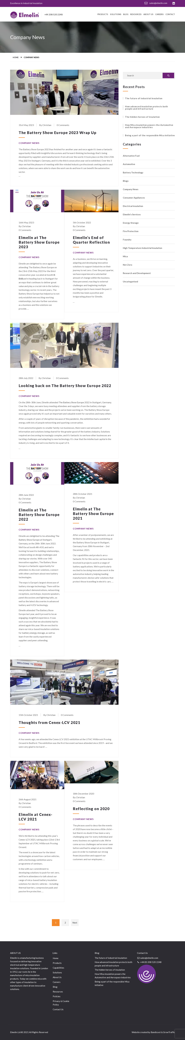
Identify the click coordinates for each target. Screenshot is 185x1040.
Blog (125, 14)
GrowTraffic (169, 1032)
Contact (170, 14)
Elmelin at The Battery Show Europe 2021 (93, 514)
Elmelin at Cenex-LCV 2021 (35, 816)
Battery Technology (133, 172)
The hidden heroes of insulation (142, 117)
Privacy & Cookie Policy (61, 1003)
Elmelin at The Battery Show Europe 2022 (39, 515)
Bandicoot (156, 1032)
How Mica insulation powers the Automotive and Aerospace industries (149, 126)
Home (15, 57)
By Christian (45, 125)
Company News (29, 143)
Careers (159, 14)
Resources (135, 14)
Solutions (115, 14)
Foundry (127, 239)
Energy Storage (131, 223)
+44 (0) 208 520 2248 (149, 962)
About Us (148, 14)
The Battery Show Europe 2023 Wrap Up (57, 132)
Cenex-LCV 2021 (27, 839)
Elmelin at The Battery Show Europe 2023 (39, 242)
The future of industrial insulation (143, 98)
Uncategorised (130, 281)
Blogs (125, 181)
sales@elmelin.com (156, 3)
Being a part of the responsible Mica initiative (150, 135)
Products (102, 14)
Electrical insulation (133, 206)
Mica (125, 256)
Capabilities (58, 967)
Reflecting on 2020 (91, 808)
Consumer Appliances (134, 197)
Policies (56, 996)
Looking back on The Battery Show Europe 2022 (65, 385)
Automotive (129, 164)
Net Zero (127, 265)
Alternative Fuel (131, 156)
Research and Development (137, 273)
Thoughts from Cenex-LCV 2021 (49, 722)
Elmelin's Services (132, 214)
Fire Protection (130, 231)
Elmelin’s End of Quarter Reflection (91, 239)
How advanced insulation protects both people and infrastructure (146, 107)
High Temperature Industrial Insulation (142, 248)
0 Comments (63, 125)
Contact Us (58, 1009)
